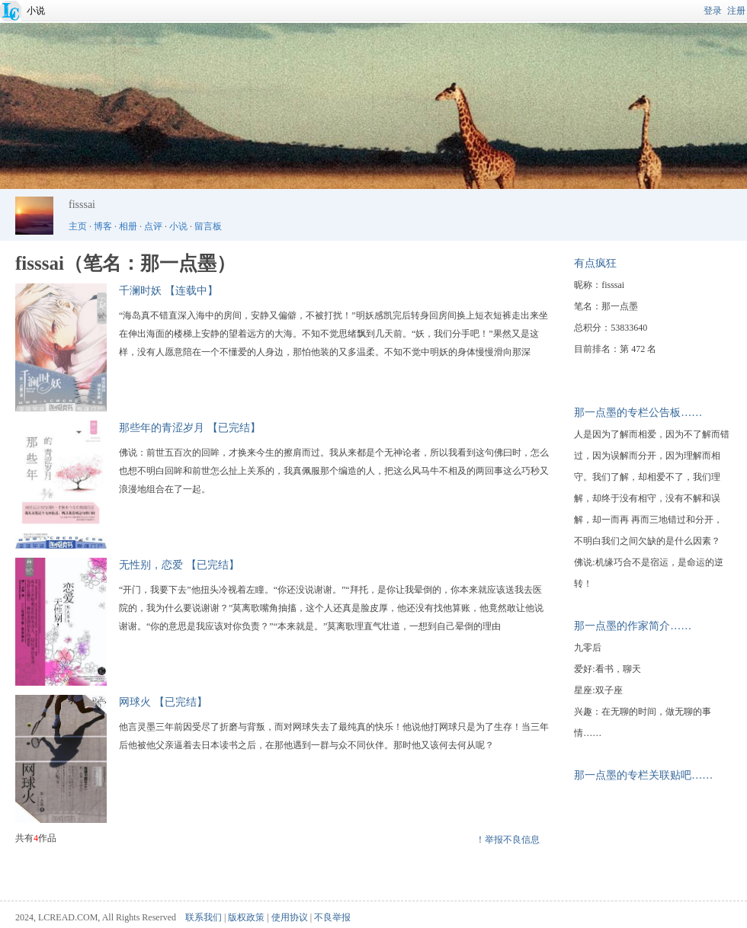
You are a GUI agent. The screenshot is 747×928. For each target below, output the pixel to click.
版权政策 (246, 917)
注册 (736, 10)
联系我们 (203, 917)
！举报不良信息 (508, 839)
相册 (128, 226)
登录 (713, 10)
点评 (153, 226)
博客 (103, 226)
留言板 (208, 226)
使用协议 (289, 917)
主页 (78, 226)
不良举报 (332, 917)
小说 (36, 10)
